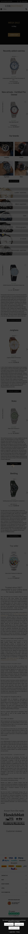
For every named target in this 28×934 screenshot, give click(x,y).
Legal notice (11, 931)
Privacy (17, 931)
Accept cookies (19, 924)
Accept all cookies (14, 928)
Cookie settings (9, 924)
